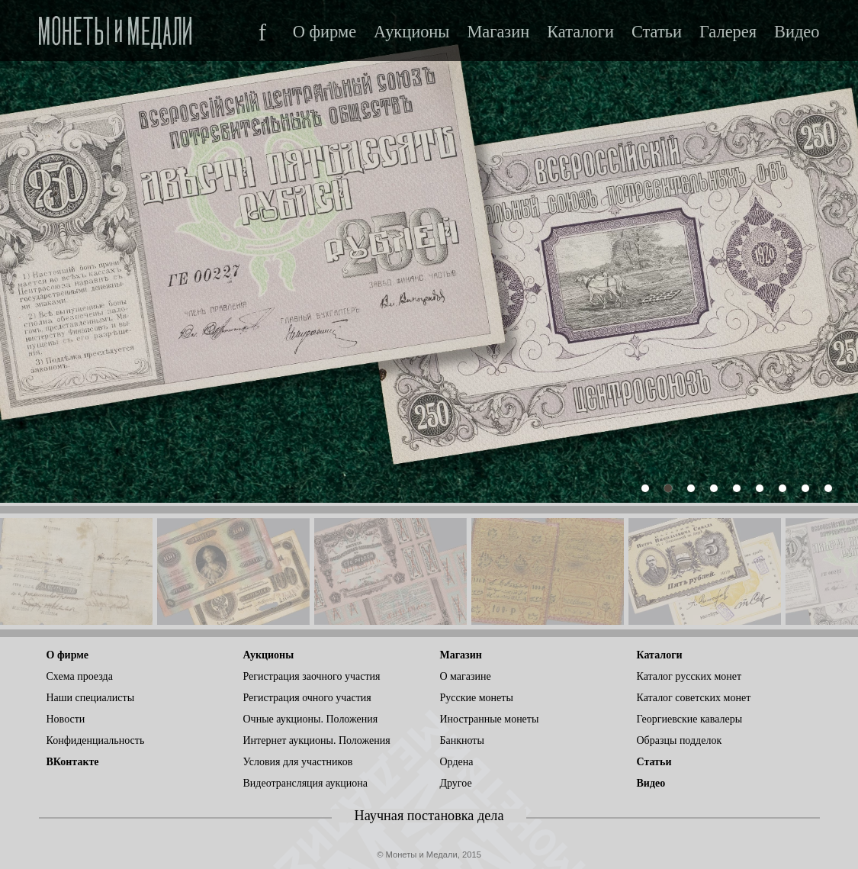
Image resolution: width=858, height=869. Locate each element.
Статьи (656, 32)
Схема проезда (80, 676)
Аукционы (411, 32)
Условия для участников (298, 762)
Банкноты (462, 740)
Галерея (728, 32)
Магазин (498, 32)
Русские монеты (476, 697)
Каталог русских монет (689, 676)
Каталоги (580, 32)
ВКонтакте (73, 762)
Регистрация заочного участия (312, 676)
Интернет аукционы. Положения (316, 740)
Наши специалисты (91, 697)
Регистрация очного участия (307, 697)
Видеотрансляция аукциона (305, 783)
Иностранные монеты (489, 719)
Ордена (457, 762)
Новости (66, 719)
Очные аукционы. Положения (310, 719)
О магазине (465, 676)
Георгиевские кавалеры (690, 719)
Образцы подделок (679, 740)
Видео (796, 32)
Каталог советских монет (694, 697)
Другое (456, 783)
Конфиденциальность (96, 740)
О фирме (324, 32)
